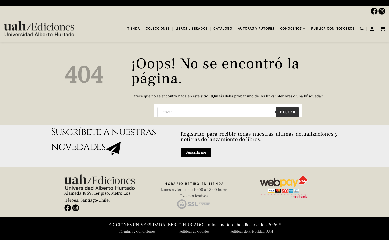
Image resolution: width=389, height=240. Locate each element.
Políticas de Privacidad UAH (251, 231)
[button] (362, 28)
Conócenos (293, 28)
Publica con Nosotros (333, 29)
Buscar (287, 112)
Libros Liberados (191, 29)
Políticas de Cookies (194, 231)
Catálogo (222, 29)
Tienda (133, 29)
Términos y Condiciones (137, 231)
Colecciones (158, 29)
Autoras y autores (256, 29)
